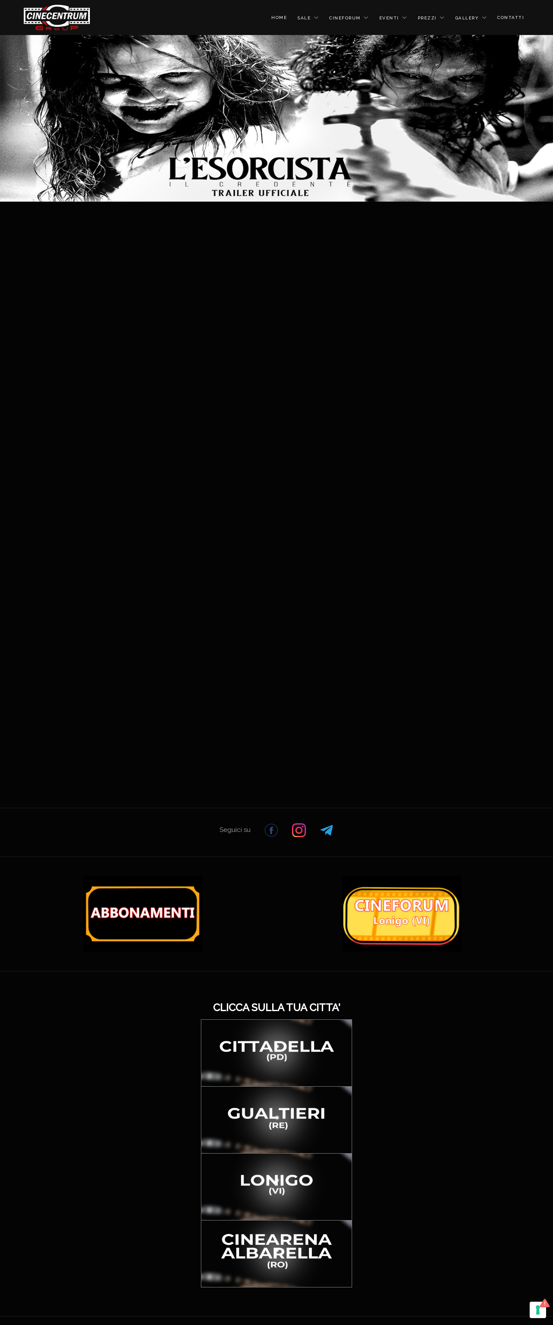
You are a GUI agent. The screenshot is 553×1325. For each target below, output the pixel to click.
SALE (305, 18)
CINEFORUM (345, 18)
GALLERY (468, 18)
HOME (279, 17)
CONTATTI (510, 17)
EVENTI (390, 18)
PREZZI (428, 18)
